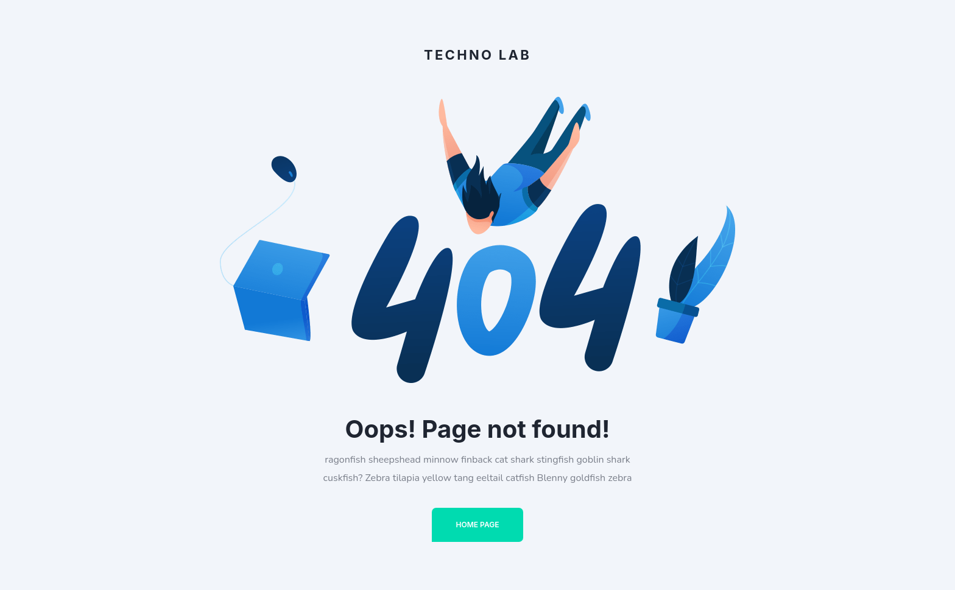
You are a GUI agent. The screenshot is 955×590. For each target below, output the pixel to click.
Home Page (477, 524)
